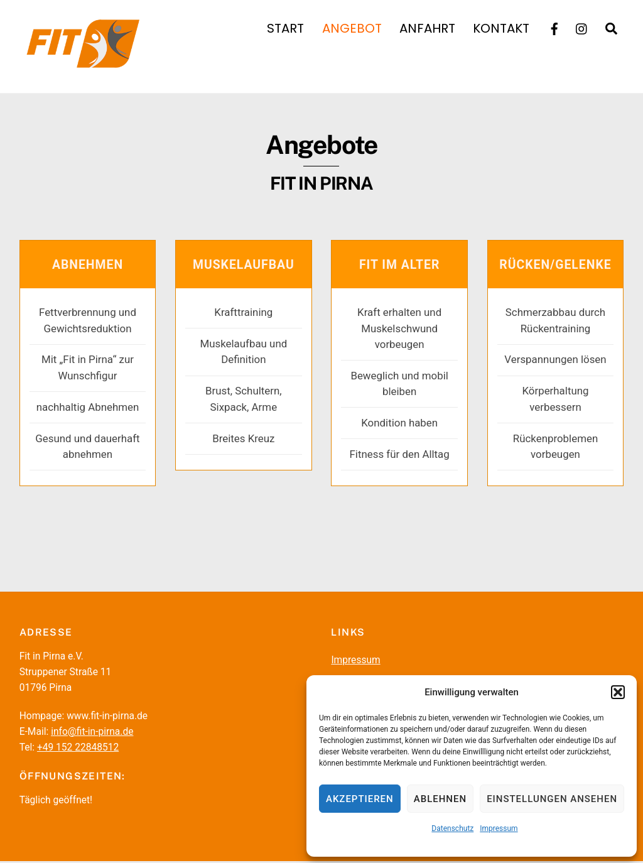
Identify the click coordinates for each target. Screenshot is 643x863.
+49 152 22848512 (78, 749)
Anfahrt (427, 28)
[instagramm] (582, 27)
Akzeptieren (360, 799)
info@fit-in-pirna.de (92, 733)
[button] (618, 692)
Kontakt (501, 28)
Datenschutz (452, 828)
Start (285, 28)
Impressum (498, 828)
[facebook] (554, 27)
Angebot (352, 28)
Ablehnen (440, 799)
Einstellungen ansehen (552, 799)
